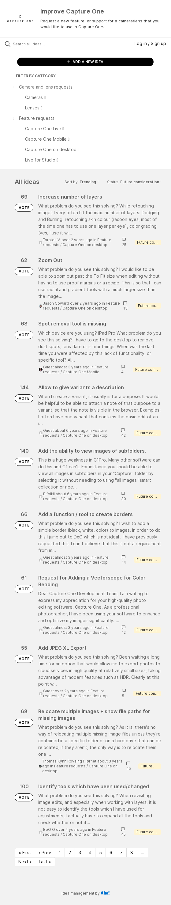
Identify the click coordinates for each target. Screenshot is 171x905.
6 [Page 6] (111, 852)
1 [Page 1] (60, 852)
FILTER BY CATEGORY (33, 76)
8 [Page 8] (131, 852)
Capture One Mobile (81, 372)
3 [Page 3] (80, 852)
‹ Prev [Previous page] (45, 852)
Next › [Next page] (24, 861)
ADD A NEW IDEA (85, 61)
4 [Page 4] (90, 852)
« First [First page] (25, 852)
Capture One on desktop (84, 244)
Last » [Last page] (45, 861)
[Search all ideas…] (47, 44)
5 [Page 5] (100, 852)
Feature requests (70, 766)
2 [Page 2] (70, 852)
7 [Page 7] (121, 852)
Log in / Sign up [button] (150, 43)
